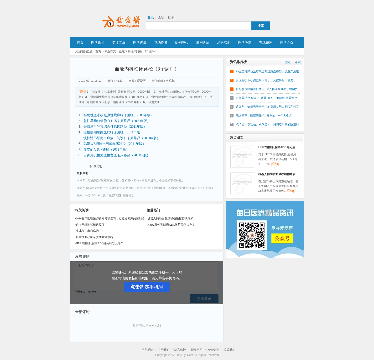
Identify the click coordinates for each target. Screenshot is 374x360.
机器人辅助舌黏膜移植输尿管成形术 (170, 218)
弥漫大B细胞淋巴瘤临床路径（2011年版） (114, 144)
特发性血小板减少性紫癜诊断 (94, 237)
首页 (80, 42)
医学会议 (286, 42)
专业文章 (118, 42)
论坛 (161, 17)
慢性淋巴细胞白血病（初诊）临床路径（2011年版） (121, 138)
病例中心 (181, 42)
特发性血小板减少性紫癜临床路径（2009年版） (118, 115)
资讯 (150, 17)
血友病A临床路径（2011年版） (106, 149)
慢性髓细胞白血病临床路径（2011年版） (113, 132)
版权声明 (197, 349)
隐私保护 (180, 349)
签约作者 (160, 42)
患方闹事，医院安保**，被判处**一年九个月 (264, 115)
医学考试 (244, 42)
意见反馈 (147, 349)
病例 (171, 17)
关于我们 (163, 349)
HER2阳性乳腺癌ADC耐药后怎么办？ (99, 243)
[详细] (275, 164)
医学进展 (139, 42)
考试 (298, 62)
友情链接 (213, 349)
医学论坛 (97, 42)
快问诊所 (202, 42)
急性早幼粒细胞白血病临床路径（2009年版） (116, 121)
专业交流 (110, 51)
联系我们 (229, 349)
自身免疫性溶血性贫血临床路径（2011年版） (116, 155)
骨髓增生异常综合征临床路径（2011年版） (115, 126)
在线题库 (265, 42)
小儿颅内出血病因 (87, 231)
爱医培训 (223, 42)
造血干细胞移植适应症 (90, 224)
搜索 (260, 26)
